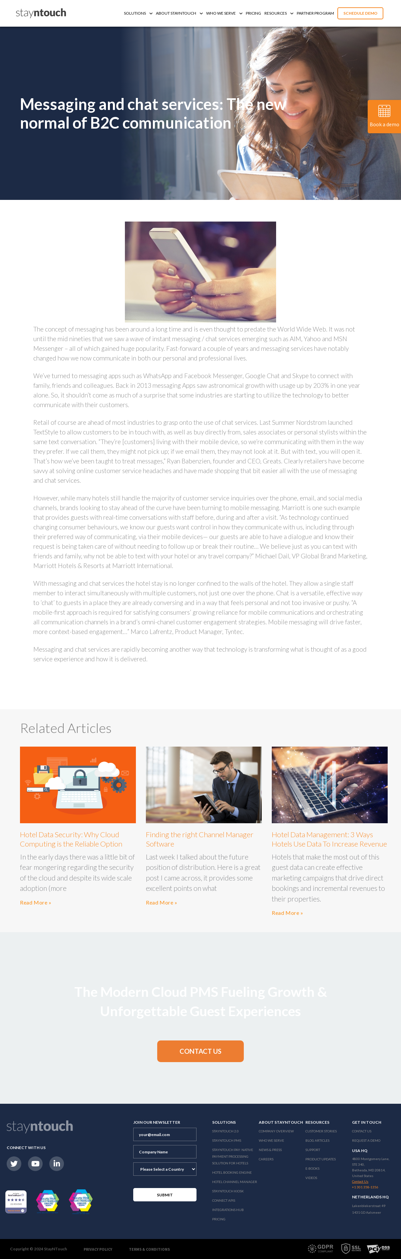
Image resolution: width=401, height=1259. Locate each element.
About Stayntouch (179, 13)
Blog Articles (317, 1140)
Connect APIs (223, 1200)
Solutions (138, 13)
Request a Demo (366, 1140)
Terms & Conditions (149, 1249)
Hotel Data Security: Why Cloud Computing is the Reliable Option (71, 839)
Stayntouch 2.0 (225, 1131)
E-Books (312, 1168)
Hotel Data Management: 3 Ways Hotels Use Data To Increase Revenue (329, 839)
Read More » (36, 902)
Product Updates (320, 1159)
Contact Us (361, 1131)
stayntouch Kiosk (228, 1191)
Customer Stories (321, 1131)
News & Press (270, 1150)
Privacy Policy (98, 1249)
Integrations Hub (228, 1210)
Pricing (253, 13)
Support (312, 1150)
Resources (278, 13)
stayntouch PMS (226, 1140)
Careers (266, 1159)
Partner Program (315, 13)
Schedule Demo (360, 13)
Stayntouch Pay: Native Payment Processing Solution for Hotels (232, 1156)
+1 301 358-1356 (365, 1187)
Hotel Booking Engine (232, 1172)
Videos (311, 1178)
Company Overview (276, 1131)
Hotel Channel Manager (234, 1182)
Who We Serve (224, 13)
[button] (200, 1051)
